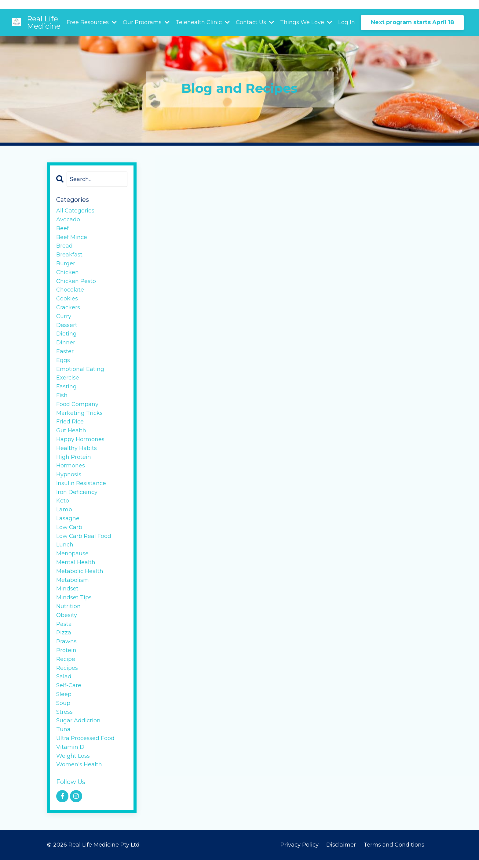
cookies (67, 298)
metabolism (72, 580)
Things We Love (306, 22)
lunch (64, 544)
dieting (66, 333)
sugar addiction (78, 720)
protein (66, 650)
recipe (65, 659)
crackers (68, 307)
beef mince (71, 237)
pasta (64, 624)
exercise (67, 377)
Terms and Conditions (394, 844)
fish (62, 395)
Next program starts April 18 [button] (412, 22)
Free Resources (92, 22)
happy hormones (80, 439)
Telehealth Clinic (203, 22)
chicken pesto (76, 281)
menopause (72, 553)
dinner (65, 342)
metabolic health (79, 571)
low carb (69, 527)
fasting (66, 386)
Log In (346, 22)
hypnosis (68, 474)
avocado (68, 219)
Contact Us (255, 22)
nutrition (68, 606)
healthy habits (76, 448)
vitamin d (70, 747)
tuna (63, 729)
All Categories (75, 210)
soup (63, 703)
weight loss (73, 756)
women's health (79, 764)
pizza (63, 632)
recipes (67, 668)
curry (63, 316)
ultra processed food (85, 738)
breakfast (69, 254)
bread (64, 245)
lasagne (67, 518)
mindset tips (74, 597)
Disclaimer (341, 844)
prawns (66, 641)
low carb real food (83, 536)
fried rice (70, 421)
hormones (70, 465)
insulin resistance (81, 483)
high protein (73, 457)
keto (62, 500)
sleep (63, 694)
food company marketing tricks (79, 408)
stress (64, 712)
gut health (71, 430)
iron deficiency (76, 492)
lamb (64, 509)
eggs (63, 360)
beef (62, 228)
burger (65, 263)
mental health (75, 562)
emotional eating (80, 369)
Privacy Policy (299, 844)
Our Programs (146, 22)
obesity (66, 615)
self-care (68, 685)
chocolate (70, 289)
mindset (67, 588)
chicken (67, 272)
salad (63, 676)
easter (65, 351)
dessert (66, 325)
